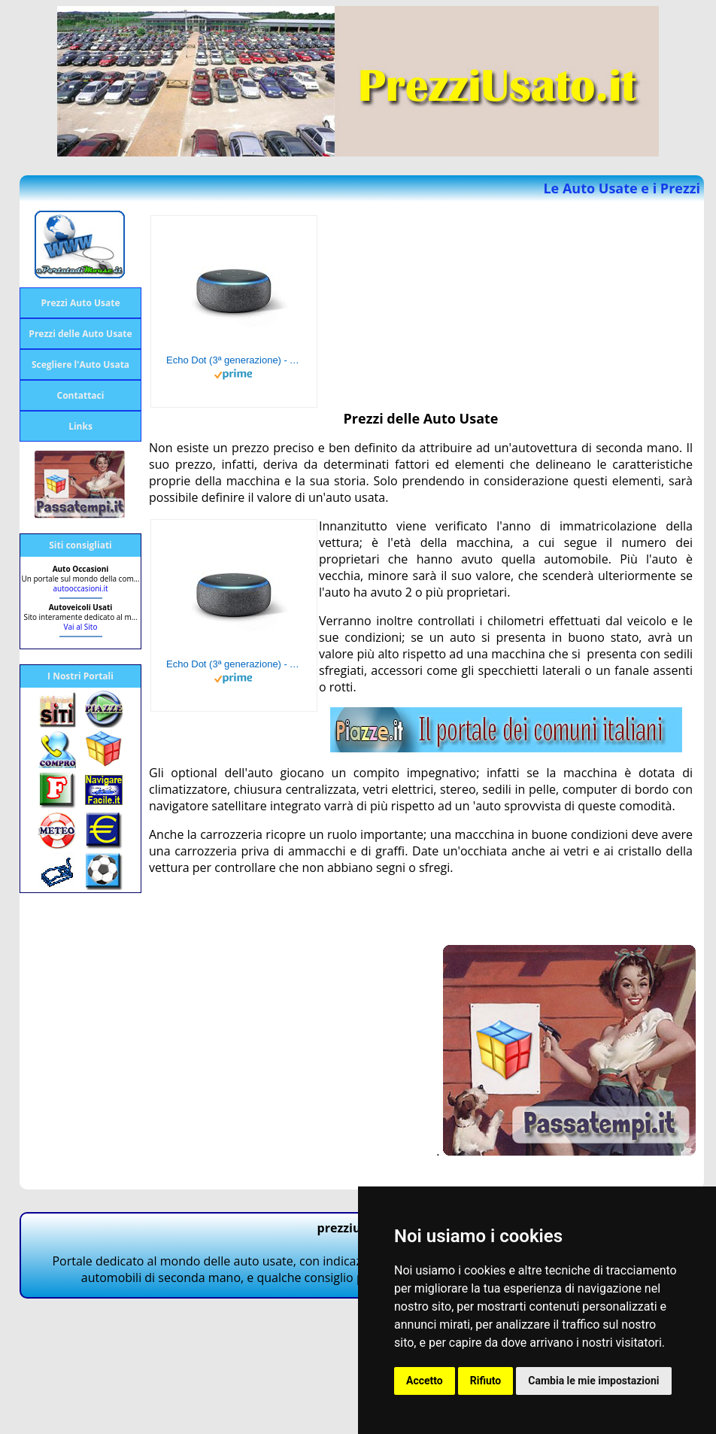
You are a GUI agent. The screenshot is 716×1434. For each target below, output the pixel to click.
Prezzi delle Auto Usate (80, 333)
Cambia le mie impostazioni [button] (593, 1381)
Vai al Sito (81, 626)
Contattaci (81, 395)
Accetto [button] (424, 1381)
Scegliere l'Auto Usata (80, 364)
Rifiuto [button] (486, 1381)
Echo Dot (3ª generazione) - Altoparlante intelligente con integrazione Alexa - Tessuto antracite (234, 360)
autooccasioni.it (80, 588)
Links (80, 426)
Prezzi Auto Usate (80, 302)
